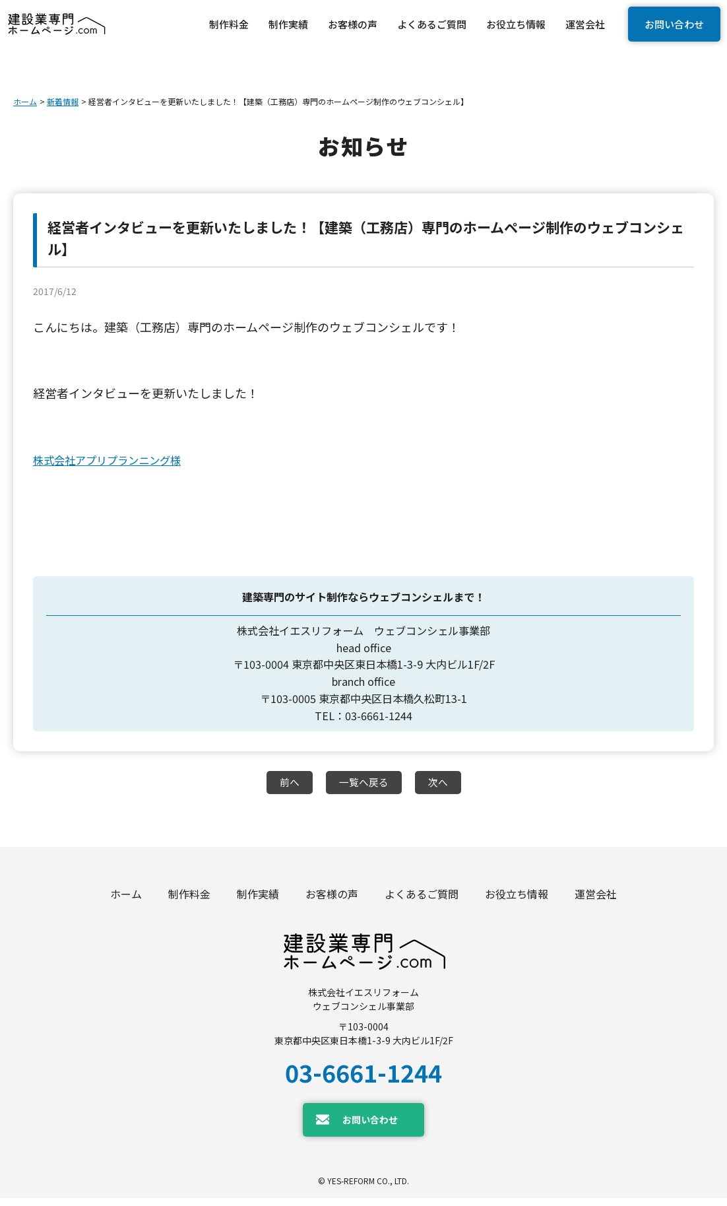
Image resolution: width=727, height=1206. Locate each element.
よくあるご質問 (421, 898)
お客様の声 (331, 898)
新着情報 (63, 101)
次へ (440, 783)
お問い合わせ (674, 24)
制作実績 (258, 898)
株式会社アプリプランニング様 (116, 459)
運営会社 (596, 898)
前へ (287, 783)
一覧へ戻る (363, 783)
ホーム (25, 101)
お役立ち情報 (516, 898)
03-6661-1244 (363, 1080)
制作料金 (189, 898)
